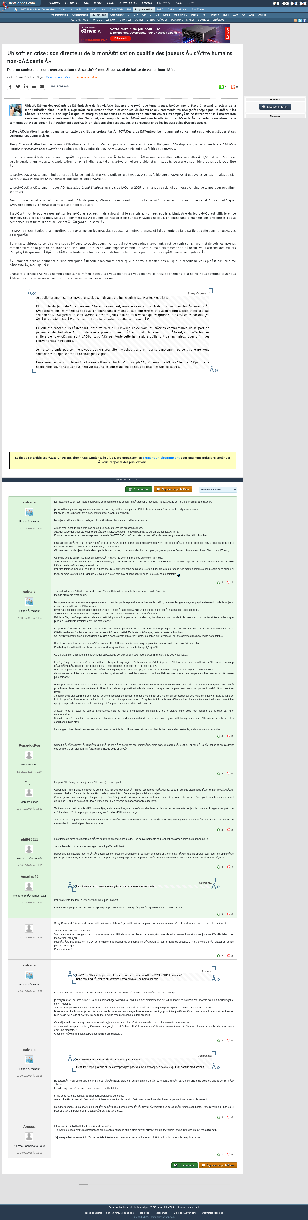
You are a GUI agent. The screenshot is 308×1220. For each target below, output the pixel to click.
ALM (78, 9)
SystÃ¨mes (198, 9)
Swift (235, 14)
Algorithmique (80, 14)
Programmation (143, 9)
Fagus (29, 790)
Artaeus (29, 1134)
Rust (225, 14)
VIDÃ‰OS (218, 19)
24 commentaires (86, 80)
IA (70, 9)
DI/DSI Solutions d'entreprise (38, 9)
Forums (54, 3)
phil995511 (29, 847)
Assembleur (117, 14)
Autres (262, 14)
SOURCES (203, 19)
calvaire (29, 510)
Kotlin (166, 14)
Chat (111, 3)
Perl (204, 14)
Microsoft (90, 9)
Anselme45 (29, 884)
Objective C (180, 14)
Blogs (98, 3)
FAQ (86, 3)
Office (171, 9)
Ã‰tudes (163, 3)
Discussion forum (275, 106)
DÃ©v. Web (116, 9)
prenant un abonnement (161, 461)
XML (251, 14)
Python (215, 14)
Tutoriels (71, 3)
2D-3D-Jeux (99, 14)
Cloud (62, 9)
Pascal (194, 14)
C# (144, 14)
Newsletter (128, 3)
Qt (243, 14)
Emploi (147, 3)
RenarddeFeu (29, 753)
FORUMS (96, 19)
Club (191, 3)
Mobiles (183, 9)
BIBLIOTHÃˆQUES (157, 19)
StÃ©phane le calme (57, 80)
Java (103, 9)
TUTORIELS (124, 19)
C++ (136, 14)
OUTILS (139, 19)
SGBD (160, 9)
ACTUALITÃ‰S (79, 19)
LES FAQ (110, 19)
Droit (178, 3)
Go (157, 14)
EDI (129, 9)
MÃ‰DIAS (177, 19)
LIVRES (190, 19)
